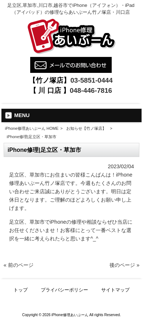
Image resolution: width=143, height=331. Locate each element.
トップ (20, 290)
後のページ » (124, 265)
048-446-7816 (91, 90)
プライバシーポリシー (64, 290)
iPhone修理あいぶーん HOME (32, 128)
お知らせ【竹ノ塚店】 (86, 128)
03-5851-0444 (91, 80)
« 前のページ (18, 265)
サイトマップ (115, 290)
